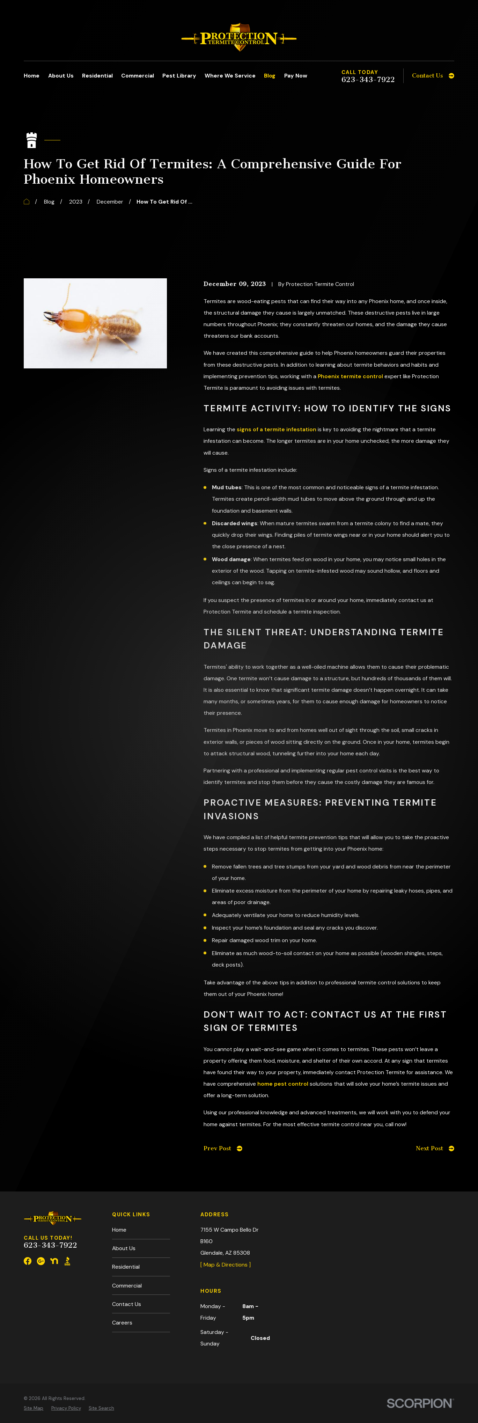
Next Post (435, 1148)
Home (119, 1229)
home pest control (282, 1083)
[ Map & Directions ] (225, 1264)
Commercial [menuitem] (137, 75)
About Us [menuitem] (61, 75)
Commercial (127, 1285)
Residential (126, 1266)
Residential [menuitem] (97, 75)
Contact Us (126, 1304)
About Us (123, 1248)
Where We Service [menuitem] (230, 75)
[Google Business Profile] (41, 1261)
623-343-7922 (368, 79)
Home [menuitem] (31, 75)
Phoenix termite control (350, 376)
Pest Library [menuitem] (179, 75)
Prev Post (223, 1148)
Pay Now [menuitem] (295, 75)
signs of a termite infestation (276, 429)
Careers (122, 1322)
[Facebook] (27, 1261)
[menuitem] (33, 1393)
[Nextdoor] (54, 1261)
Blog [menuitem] (269, 75)
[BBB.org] (67, 1261)
